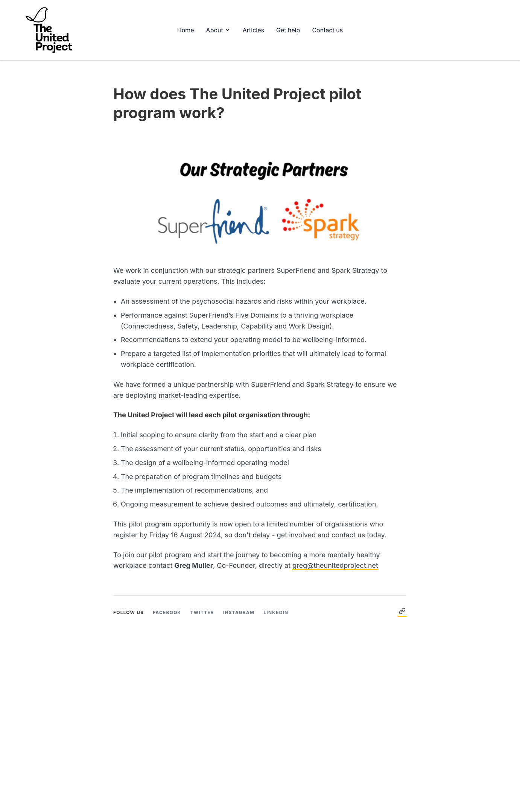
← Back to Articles (402, 611)
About (218, 30)
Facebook (167, 612)
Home (185, 30)
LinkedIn (275, 612)
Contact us (327, 30)
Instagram (239, 612)
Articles (253, 30)
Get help (288, 30)
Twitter (202, 612)
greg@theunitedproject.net (335, 565)
